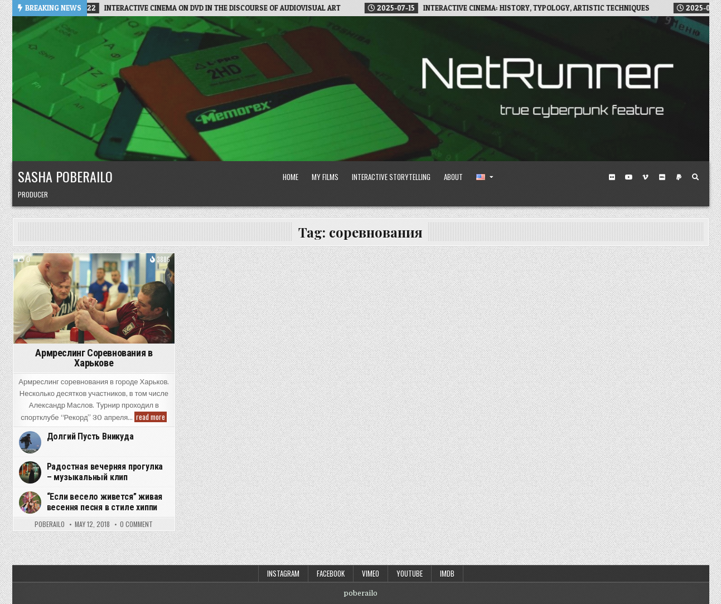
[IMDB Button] (662, 177)
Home (290, 176)
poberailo (50, 524)
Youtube (409, 573)
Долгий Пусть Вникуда (90, 436)
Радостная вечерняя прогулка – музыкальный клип (105, 471)
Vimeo (370, 573)
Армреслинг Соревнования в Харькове (93, 358)
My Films (325, 176)
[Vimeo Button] (645, 177)
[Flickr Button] (611, 177)
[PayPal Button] (678, 177)
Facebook (331, 573)
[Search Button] (695, 177)
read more (151, 417)
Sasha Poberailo (65, 176)
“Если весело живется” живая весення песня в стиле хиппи (105, 502)
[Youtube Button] (628, 177)
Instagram (283, 573)
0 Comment (136, 524)
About (453, 176)
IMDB (447, 573)
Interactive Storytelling (391, 176)
